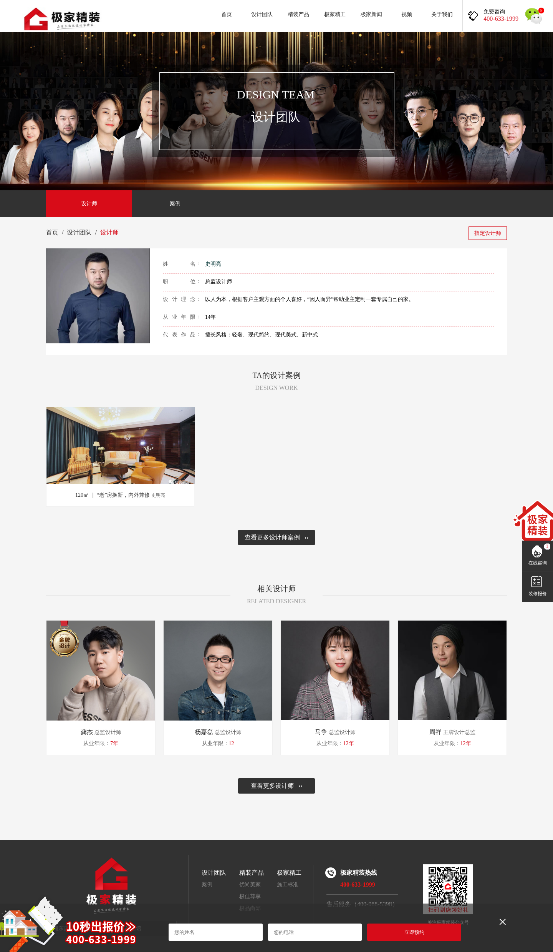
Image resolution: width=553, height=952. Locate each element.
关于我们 (442, 14)
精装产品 (298, 14)
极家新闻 (371, 14)
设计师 (89, 203)
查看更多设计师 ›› (277, 785)
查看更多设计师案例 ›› (277, 537)
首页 (226, 14)
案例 (175, 203)
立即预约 (414, 932)
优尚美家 (250, 884)
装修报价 (537, 593)
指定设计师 (487, 233)
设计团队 (262, 14)
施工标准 (287, 884)
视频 (406, 14)
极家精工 (335, 14)
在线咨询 (537, 563)
